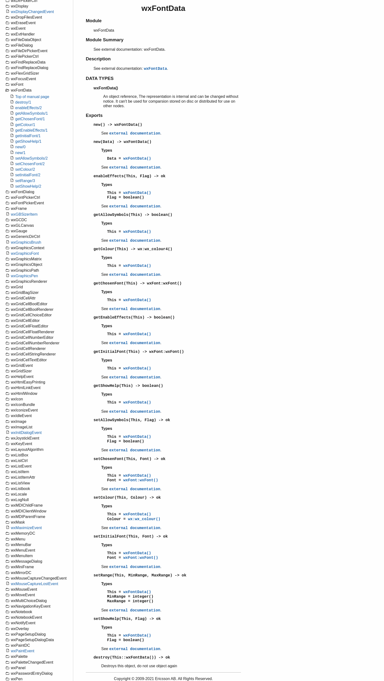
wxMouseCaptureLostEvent (34, 584)
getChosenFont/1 (30, 119)
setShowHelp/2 (28, 186)
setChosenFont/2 (30, 164)
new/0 (20, 147)
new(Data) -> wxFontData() (123, 142)
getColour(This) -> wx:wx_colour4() (133, 249)
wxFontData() (137, 158)
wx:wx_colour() (144, 519)
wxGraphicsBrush (26, 242)
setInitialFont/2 (27, 175)
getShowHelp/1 (28, 141)
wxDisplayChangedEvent (32, 12)
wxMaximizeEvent (26, 528)
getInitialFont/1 (28, 136)
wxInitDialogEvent (26, 433)
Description (98, 58)
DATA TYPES (100, 78)
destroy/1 (23, 102)
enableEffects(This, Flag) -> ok (130, 176)
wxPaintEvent (22, 651)
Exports (94, 115)
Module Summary (104, 39)
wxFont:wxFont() (140, 480)
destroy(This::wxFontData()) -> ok (132, 657)
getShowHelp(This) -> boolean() (128, 386)
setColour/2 (25, 169)
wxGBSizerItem (24, 214)
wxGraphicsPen (24, 276)
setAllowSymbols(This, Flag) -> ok (132, 420)
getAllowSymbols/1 (31, 113)
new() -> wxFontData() (118, 125)
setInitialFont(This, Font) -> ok (131, 536)
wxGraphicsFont (25, 253)
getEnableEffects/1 (31, 130)
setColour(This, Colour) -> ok (127, 498)
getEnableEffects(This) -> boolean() (134, 317)
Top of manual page (32, 97)
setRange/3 (25, 181)
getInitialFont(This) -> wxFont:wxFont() (139, 352)
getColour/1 (25, 125)
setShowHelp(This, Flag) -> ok (127, 619)
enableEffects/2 (28, 108)
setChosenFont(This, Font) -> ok (130, 459)
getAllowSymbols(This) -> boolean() (133, 215)
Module (93, 20)
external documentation (134, 133)
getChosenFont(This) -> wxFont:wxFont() (138, 283)
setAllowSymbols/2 (31, 158)
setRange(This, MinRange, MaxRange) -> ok (140, 575)
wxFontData (155, 69)
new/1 (20, 153)
